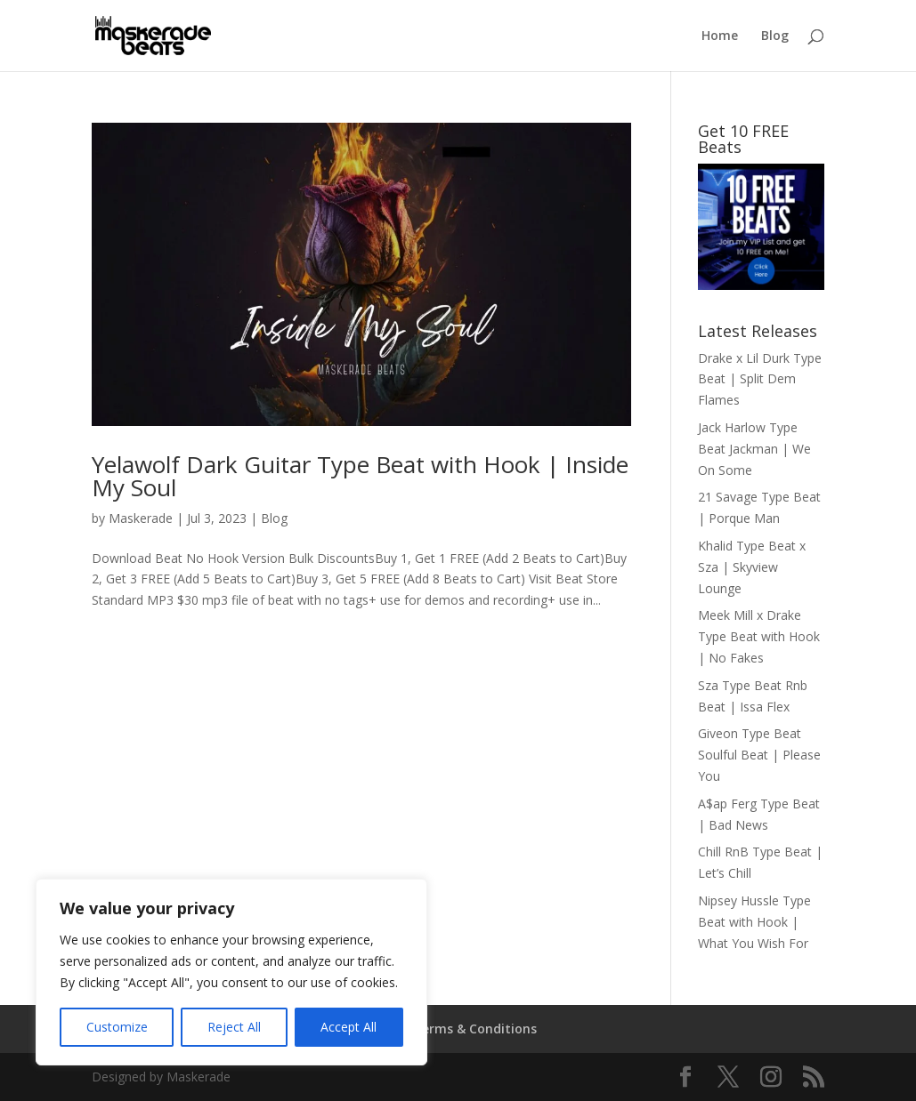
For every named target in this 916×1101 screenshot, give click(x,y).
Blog (775, 36)
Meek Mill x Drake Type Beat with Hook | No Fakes (759, 636)
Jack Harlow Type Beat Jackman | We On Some (754, 448)
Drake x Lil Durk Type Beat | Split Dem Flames (760, 379)
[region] (231, 972)
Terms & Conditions (475, 1028)
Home (719, 36)
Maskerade (141, 518)
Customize (117, 1026)
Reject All (234, 1026)
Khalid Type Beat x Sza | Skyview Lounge (752, 567)
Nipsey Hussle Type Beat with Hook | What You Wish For (754, 922)
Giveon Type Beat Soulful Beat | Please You (759, 754)
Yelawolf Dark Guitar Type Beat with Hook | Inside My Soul (360, 475)
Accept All (348, 1026)
